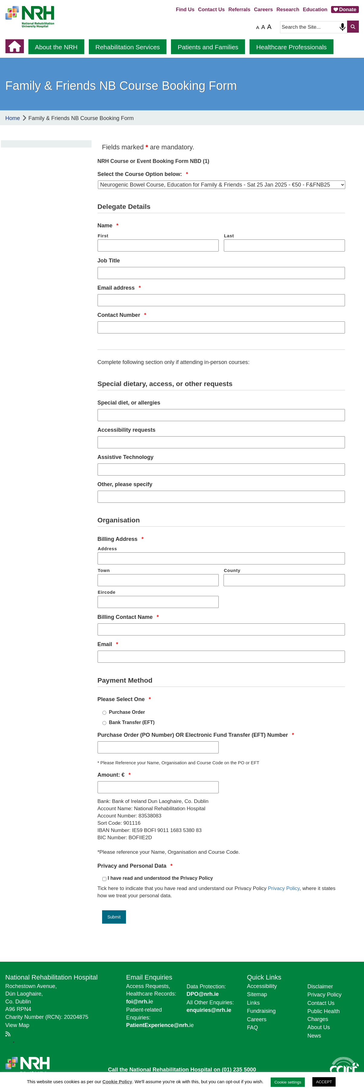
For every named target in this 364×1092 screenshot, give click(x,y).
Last (229, 235)
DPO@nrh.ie (203, 994)
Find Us (185, 9)
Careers (263, 9)
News (314, 1036)
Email (108, 644)
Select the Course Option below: (143, 174)
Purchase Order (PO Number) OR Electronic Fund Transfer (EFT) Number (196, 735)
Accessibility (262, 986)
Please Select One (124, 699)
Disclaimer (320, 986)
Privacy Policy (284, 888)
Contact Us (211, 9)
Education (315, 9)
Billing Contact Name (128, 617)
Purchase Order (127, 712)
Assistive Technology (126, 457)
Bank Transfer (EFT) (132, 722)
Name (108, 225)
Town (104, 570)
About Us (319, 1027)
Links (253, 1003)
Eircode (107, 592)
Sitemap (257, 994)
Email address (119, 287)
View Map (17, 1025)
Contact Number (122, 315)
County (232, 570)
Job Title (109, 261)
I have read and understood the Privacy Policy (160, 878)
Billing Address (121, 539)
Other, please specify (125, 484)
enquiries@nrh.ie (209, 1010)
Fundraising (261, 1011)
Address (107, 548)
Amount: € (114, 775)
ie (160, 1025)
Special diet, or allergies (129, 403)
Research (287, 9)
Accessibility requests (127, 430)
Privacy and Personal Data (135, 866)
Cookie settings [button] (287, 1082)
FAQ (252, 1028)
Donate (347, 9)
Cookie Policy (117, 1081)
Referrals (239, 9)
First (103, 235)
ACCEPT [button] (324, 1082)
